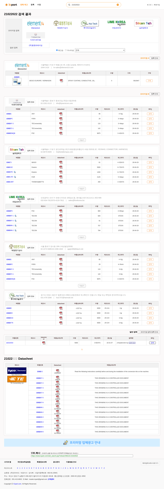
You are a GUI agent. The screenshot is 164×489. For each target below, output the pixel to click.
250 (99, 182)
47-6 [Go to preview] (40, 402)
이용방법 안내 (71, 462)
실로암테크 (16, 153)
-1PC (9, 177)
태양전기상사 (17, 250)
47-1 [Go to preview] (40, 378)
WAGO (34, 162)
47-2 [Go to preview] (40, 383)
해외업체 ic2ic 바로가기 (150, 463)
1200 (99, 172)
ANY (33, 114)
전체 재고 (24, 5)
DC (9, 313)
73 (9, 162)
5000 (99, 167)
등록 (32, 5)
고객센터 (51, 479)
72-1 (10, 128)
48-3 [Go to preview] (40, 417)
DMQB (10, 133)
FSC (33, 133)
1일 (121, 308)
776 (9, 323)
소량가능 (79, 308)
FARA (34, 119)
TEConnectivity (37, 123)
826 (99, 216)
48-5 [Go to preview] (40, 427)
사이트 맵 (7, 462)
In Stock (121, 264)
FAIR (33, 177)
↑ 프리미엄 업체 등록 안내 (148, 332)
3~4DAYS (121, 133)
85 (100, 114)
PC (9, 119)
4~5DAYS (121, 162)
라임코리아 (16, 202)
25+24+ (107, 308)
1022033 (9, 343)
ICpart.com (17, 484)
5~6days (121, 177)
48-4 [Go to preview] (40, 422)
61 (100, 162)
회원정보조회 (42, 462)
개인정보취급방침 (24, 462)
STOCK (120, 216)
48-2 (10, 230)
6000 (99, 308)
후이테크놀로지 (17, 299)
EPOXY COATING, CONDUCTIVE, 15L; (81, 81)
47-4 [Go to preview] (40, 393)
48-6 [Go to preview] (40, 432)
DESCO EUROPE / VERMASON (40, 81)
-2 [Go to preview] (40, 371)
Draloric (34, 167)
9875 (99, 133)
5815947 (136, 81)
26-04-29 (135, 114)
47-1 (10, 216)
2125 (99, 177)
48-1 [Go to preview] (40, 407)
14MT (10, 182)
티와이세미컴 (17, 105)
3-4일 (121, 269)
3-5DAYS (97, 343)
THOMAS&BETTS (38, 182)
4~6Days (121, 211)
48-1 (10, 225)
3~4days (121, 119)
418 (9, 318)
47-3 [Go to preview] (40, 388)
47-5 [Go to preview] (40, 398)
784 (99, 230)
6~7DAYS (121, 167)
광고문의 (56, 462)
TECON (34, 216)
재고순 (59, 50)
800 (99, 211)
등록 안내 (154, 58)
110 (99, 123)
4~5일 (121, 114)
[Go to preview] (57, 372)
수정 (39, 5)
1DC (9, 167)
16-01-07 (110, 343)
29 (100, 119)
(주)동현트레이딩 (126, 343)
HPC (9, 172)
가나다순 (69, 50)
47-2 (10, 123)
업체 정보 (30, 102)
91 (100, 221)
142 (99, 128)
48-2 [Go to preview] (40, 412)
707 (99, 226)
